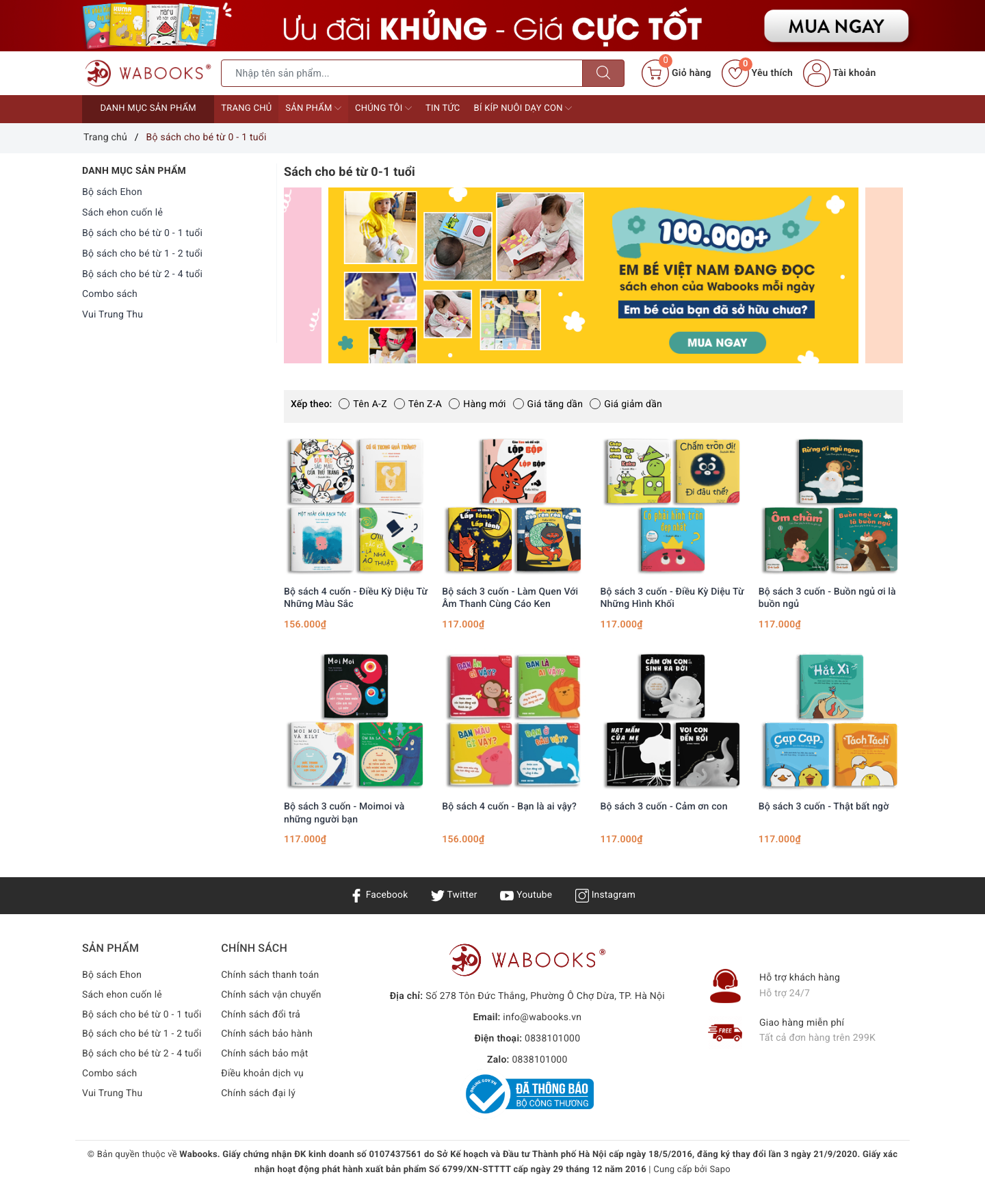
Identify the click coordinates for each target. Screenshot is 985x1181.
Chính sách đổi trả (261, 1014)
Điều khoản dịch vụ (262, 1073)
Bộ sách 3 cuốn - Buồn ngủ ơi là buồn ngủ (827, 598)
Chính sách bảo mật (264, 1053)
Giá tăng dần (548, 404)
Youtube (526, 895)
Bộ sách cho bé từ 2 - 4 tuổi (142, 274)
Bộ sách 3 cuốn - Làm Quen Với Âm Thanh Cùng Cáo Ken (510, 598)
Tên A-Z (362, 404)
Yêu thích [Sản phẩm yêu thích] (757, 73)
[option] (593, 275)
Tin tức (442, 108)
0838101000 (552, 1038)
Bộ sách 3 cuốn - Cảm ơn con (664, 806)
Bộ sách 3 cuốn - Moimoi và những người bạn (344, 813)
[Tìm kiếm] (603, 73)
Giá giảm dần (626, 404)
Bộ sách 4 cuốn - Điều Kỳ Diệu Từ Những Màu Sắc (356, 598)
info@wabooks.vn (542, 1017)
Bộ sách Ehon (112, 192)
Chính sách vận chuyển (271, 994)
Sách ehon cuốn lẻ (122, 212)
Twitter (453, 895)
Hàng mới (477, 404)
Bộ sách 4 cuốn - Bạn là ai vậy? (509, 806)
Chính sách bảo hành (267, 1033)
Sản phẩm (313, 108)
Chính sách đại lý (258, 1093)
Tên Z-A (418, 404)
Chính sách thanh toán (270, 975)
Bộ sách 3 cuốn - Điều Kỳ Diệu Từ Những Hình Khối (672, 598)
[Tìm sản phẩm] (402, 73)
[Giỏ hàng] (676, 73)
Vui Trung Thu (112, 314)
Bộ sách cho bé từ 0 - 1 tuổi (142, 233)
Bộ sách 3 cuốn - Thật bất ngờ (824, 806)
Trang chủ (246, 108)
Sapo (720, 1170)
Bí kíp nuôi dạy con (523, 108)
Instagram (606, 895)
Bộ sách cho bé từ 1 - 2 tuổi (142, 253)
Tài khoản (839, 73)
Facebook (378, 895)
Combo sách (109, 294)
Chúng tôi (383, 108)
